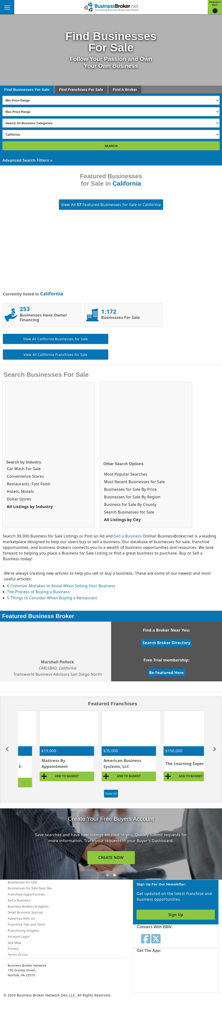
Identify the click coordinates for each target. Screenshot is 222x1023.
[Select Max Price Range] (111, 111)
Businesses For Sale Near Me (30, 888)
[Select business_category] (111, 123)
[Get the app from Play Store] (193, 974)
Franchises (77, 89)
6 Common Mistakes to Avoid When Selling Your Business (61, 585)
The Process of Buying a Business (38, 591)
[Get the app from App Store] (158, 974)
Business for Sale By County (130, 504)
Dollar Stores (19, 499)
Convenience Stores (25, 476)
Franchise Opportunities (26, 894)
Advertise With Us (21, 918)
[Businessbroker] (111, 6)
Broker (131, 89)
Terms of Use (18, 954)
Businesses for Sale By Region (132, 497)
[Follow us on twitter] (156, 938)
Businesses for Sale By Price (130, 489)
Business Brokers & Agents (28, 906)
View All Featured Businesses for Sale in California (111, 204)
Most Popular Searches (125, 474)
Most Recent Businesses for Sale (134, 481)
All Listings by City (122, 519)
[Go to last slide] (7, 749)
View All (111, 793)
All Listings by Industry (30, 506)
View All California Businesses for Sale (55, 339)
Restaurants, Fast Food (28, 483)
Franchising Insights (23, 930)
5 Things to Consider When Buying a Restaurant (52, 598)
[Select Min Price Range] (111, 100)
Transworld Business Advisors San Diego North (58, 674)
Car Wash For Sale (24, 468)
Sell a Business (128, 536)
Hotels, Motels (20, 491)
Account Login (19, 936)
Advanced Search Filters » (27, 160)
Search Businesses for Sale (129, 512)
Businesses (23, 89)
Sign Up (175, 914)
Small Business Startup (25, 912)
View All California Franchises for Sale (55, 354)
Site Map (14, 942)
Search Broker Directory (166, 642)
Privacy (13, 948)
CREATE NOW (110, 857)
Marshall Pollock (57, 662)
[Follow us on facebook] (145, 938)
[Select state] (111, 134)
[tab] (107, 875)
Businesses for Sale (22, 882)
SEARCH (111, 146)
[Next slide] (214, 749)
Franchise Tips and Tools (26, 924)
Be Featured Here (166, 672)
